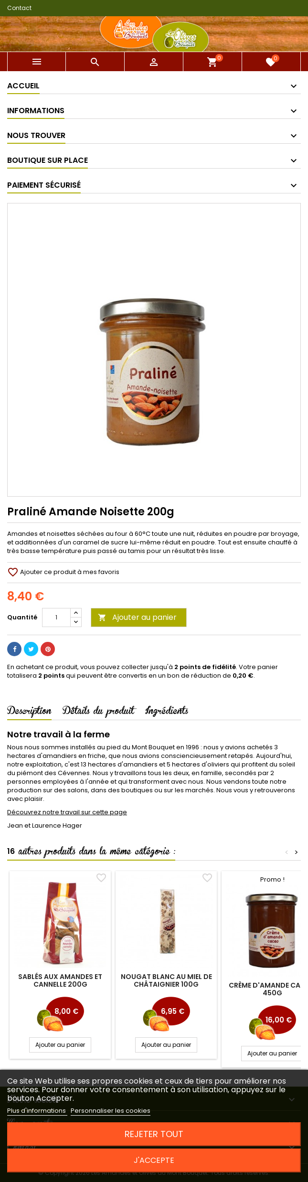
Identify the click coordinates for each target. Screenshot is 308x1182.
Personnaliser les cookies (110, 1110)
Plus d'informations (37, 1110)
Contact (19, 8)
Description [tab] (29, 712)
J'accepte (154, 1160)
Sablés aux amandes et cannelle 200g (60, 980)
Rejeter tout (154, 1134)
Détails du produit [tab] (98, 712)
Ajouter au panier (137, 617)
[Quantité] (56, 617)
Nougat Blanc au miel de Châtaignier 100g (166, 980)
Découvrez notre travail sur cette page (67, 812)
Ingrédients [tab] (166, 712)
